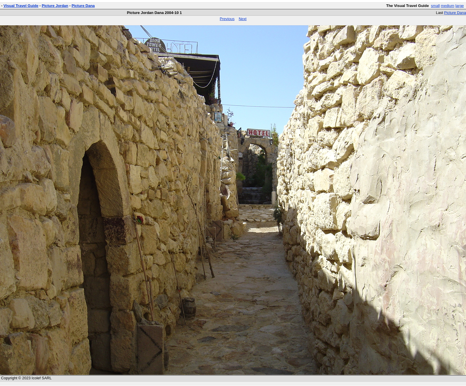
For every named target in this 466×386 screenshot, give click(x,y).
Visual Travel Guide (20, 5)
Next (243, 19)
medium (447, 5)
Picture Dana (83, 5)
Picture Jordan (55, 5)
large (459, 5)
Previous (227, 19)
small (435, 5)
